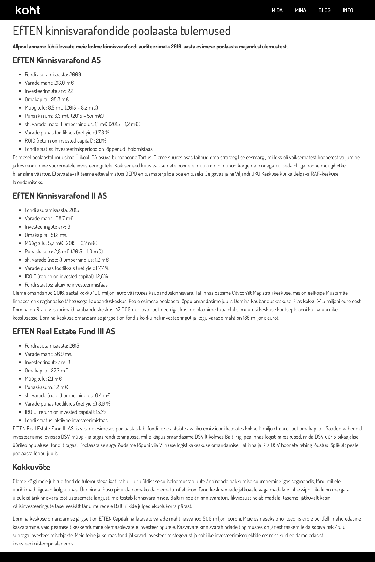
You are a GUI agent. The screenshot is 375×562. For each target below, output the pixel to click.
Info (348, 10)
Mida (277, 10)
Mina (300, 10)
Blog (325, 10)
